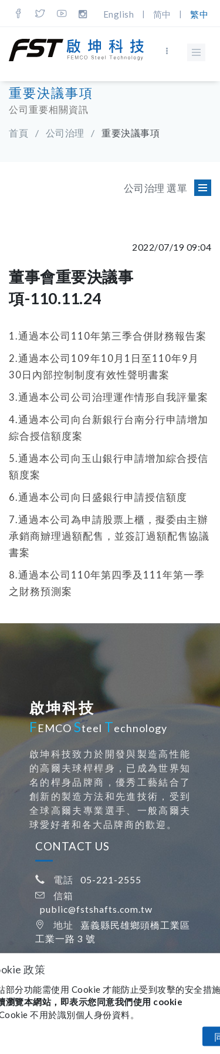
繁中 (199, 14)
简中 (162, 14)
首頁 (18, 132)
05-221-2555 (110, 879)
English (118, 14)
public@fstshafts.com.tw (96, 909)
